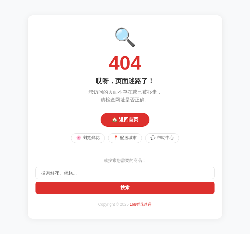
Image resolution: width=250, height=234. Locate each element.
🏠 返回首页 (124, 119)
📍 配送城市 (125, 138)
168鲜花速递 (141, 204)
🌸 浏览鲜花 (87, 138)
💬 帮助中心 (162, 138)
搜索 (125, 187)
